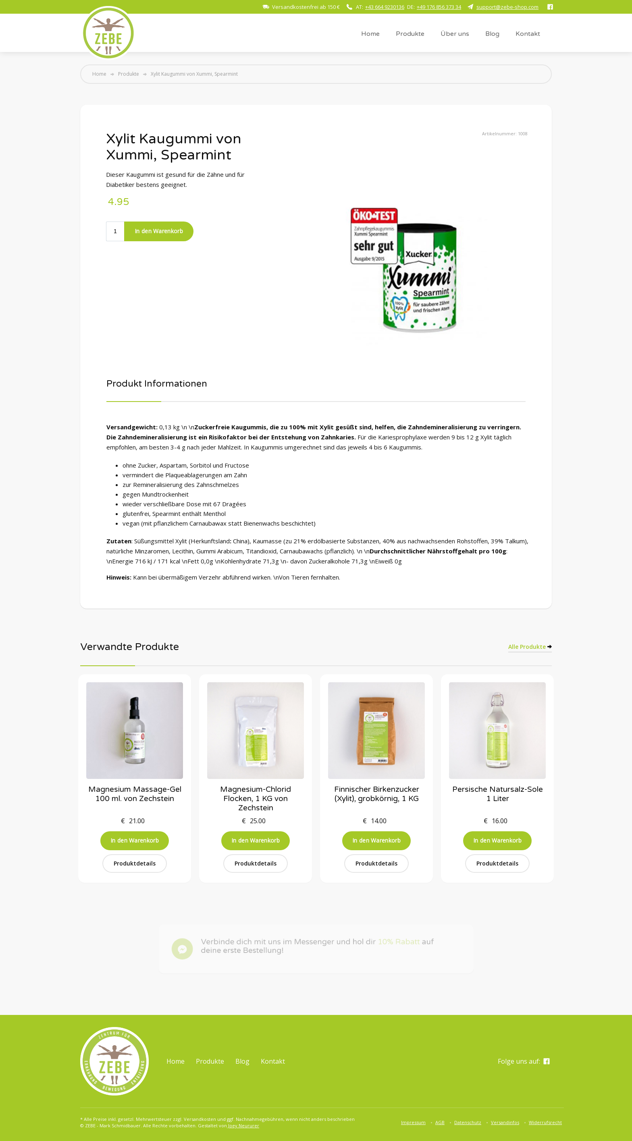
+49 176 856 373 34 (439, 6)
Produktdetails (135, 863)
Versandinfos (505, 1122)
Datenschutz (467, 1122)
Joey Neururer (243, 1125)
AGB (440, 1122)
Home (370, 34)
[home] (108, 33)
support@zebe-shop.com (507, 6)
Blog (492, 34)
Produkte (410, 34)
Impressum (413, 1122)
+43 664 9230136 (384, 6)
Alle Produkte (527, 646)
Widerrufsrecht (545, 1122)
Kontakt (528, 34)
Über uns (455, 34)
